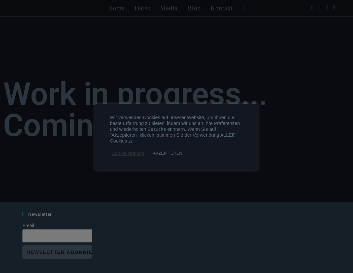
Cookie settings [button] (127, 153)
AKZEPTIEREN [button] (167, 153)
